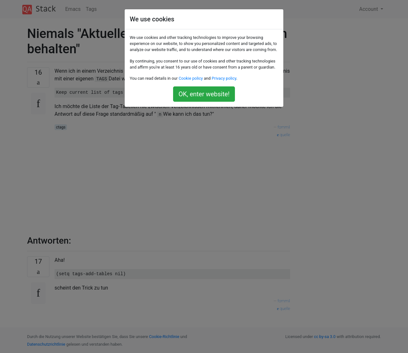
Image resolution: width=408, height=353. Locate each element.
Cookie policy (190, 78)
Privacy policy (224, 78)
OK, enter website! (203, 94)
